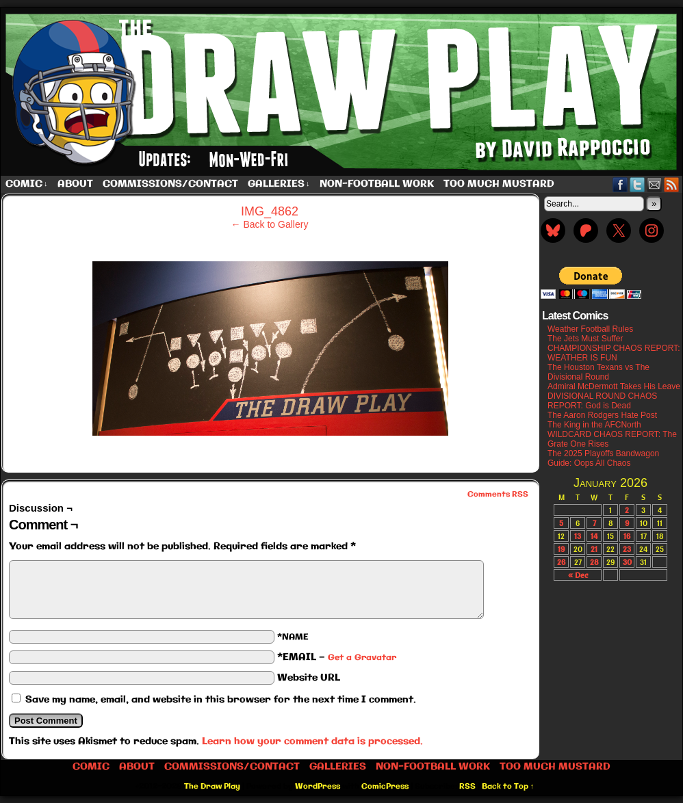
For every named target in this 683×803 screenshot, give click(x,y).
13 (577, 536)
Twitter (637, 184)
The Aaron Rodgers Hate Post (602, 415)
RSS (671, 184)
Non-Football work (377, 184)
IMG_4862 (269, 211)
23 (627, 549)
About (75, 184)
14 (594, 536)
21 (594, 549)
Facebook (620, 184)
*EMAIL (336, 657)
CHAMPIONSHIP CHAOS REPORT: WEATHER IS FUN (613, 353)
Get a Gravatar (362, 657)
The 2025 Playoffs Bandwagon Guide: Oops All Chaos (603, 458)
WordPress (317, 786)
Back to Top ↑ (508, 786)
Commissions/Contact (170, 184)
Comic (26, 184)
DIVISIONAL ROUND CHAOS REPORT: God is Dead (602, 400)
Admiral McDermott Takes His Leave (613, 386)
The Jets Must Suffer (585, 338)
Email (654, 184)
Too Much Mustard (498, 184)
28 (594, 562)
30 (627, 562)
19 (561, 549)
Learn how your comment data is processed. (312, 741)
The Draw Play (212, 786)
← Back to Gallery (270, 224)
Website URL (308, 678)
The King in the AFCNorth (594, 425)
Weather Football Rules (590, 329)
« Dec (578, 575)
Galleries (279, 184)
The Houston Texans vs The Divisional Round (598, 372)
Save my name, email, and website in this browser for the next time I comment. (220, 700)
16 (626, 536)
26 (561, 562)
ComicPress (385, 786)
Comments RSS (497, 494)
